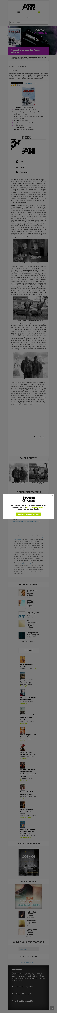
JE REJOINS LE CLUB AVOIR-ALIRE (28, 514)
